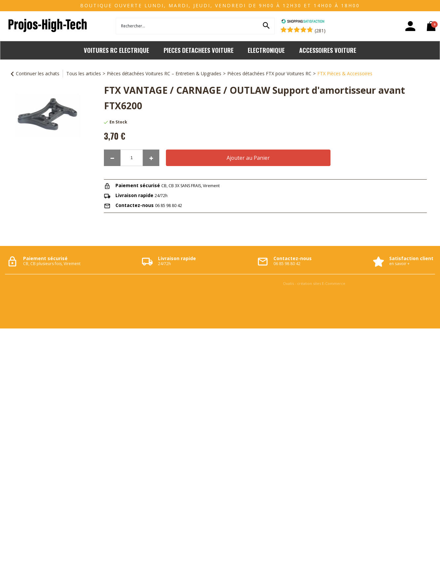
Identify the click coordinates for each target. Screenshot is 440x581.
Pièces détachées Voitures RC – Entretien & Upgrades (164, 73)
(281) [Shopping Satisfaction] (320, 30)
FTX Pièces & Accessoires (344, 73)
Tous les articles (83, 73)
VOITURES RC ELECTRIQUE (116, 50)
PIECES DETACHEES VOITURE (199, 50)
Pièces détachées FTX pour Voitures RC (269, 73)
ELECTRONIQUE (266, 50)
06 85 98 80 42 (168, 205)
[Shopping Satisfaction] (302, 22)
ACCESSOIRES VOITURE (327, 50)
